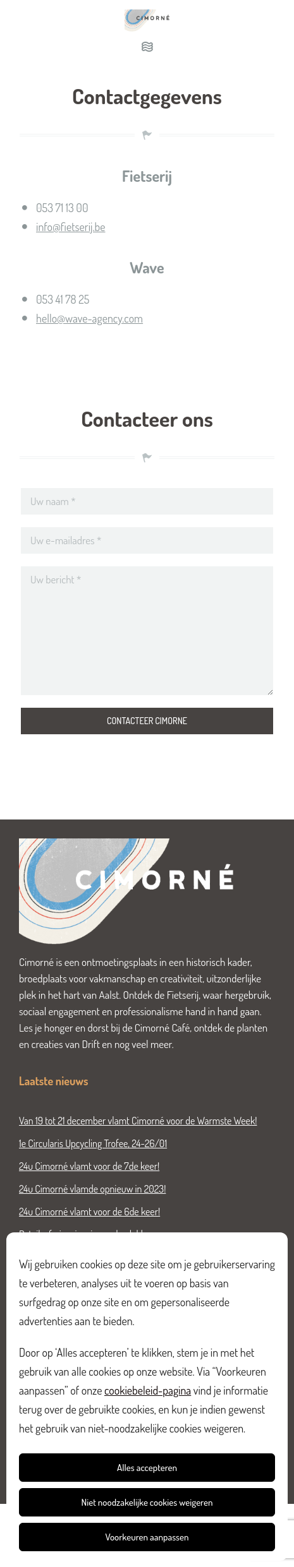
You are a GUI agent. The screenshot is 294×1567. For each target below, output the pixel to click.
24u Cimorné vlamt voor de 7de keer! (89, 1166)
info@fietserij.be (71, 227)
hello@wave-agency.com (89, 318)
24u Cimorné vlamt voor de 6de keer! (89, 1211)
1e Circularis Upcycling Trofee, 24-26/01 (93, 1143)
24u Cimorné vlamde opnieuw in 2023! (92, 1189)
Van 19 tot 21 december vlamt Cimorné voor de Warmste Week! (138, 1120)
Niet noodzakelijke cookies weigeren (147, 1502)
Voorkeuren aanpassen (146, 1537)
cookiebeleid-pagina (147, 1390)
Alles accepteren (147, 1468)
